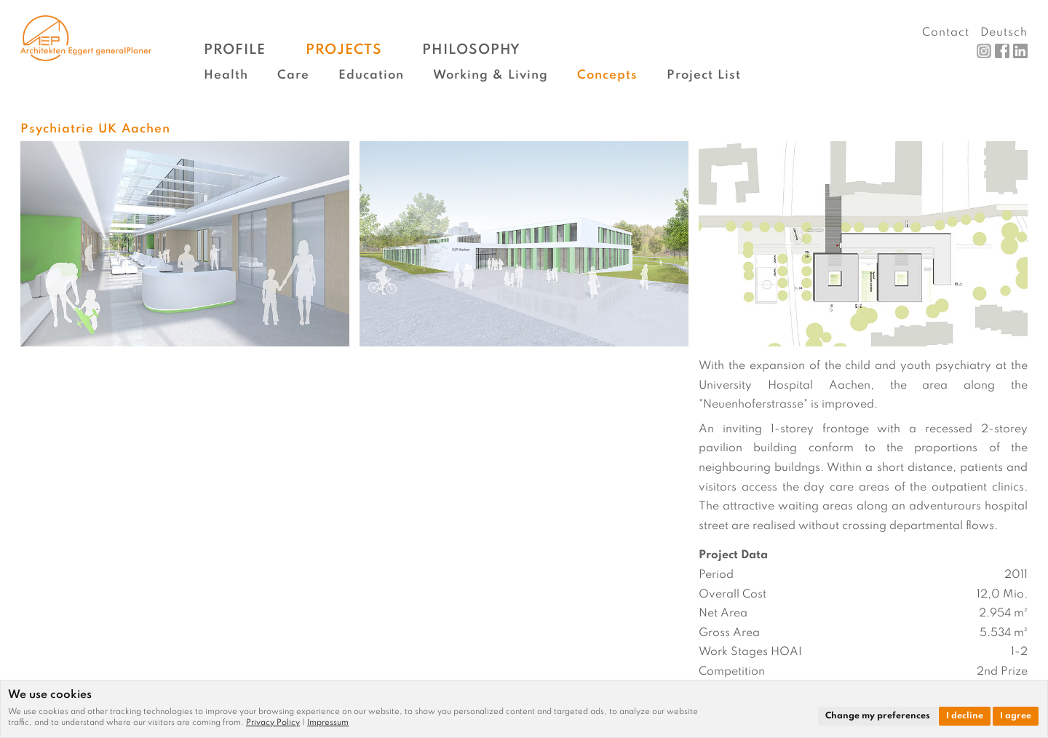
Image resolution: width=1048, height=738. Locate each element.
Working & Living (490, 75)
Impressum (328, 722)
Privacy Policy (273, 722)
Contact (945, 33)
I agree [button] (1015, 716)
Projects (344, 50)
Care (293, 75)
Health (226, 75)
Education (371, 75)
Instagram (984, 51)
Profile (235, 50)
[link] (276, 722)
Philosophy (471, 50)
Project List (704, 75)
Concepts (607, 75)
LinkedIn (1020, 51)
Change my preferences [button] (877, 716)
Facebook (1002, 51)
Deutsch (1004, 33)
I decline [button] (964, 716)
